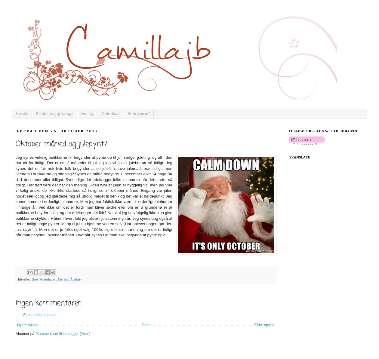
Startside (22, 114)
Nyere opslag (28, 325)
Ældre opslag (264, 325)
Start (145, 325)
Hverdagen (48, 279)
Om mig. (87, 114)
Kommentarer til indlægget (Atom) (63, 334)
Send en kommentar (39, 315)
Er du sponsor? (139, 114)
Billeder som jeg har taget (54, 114)
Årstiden (76, 279)
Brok (35, 279)
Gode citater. (111, 114)
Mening (63, 279)
